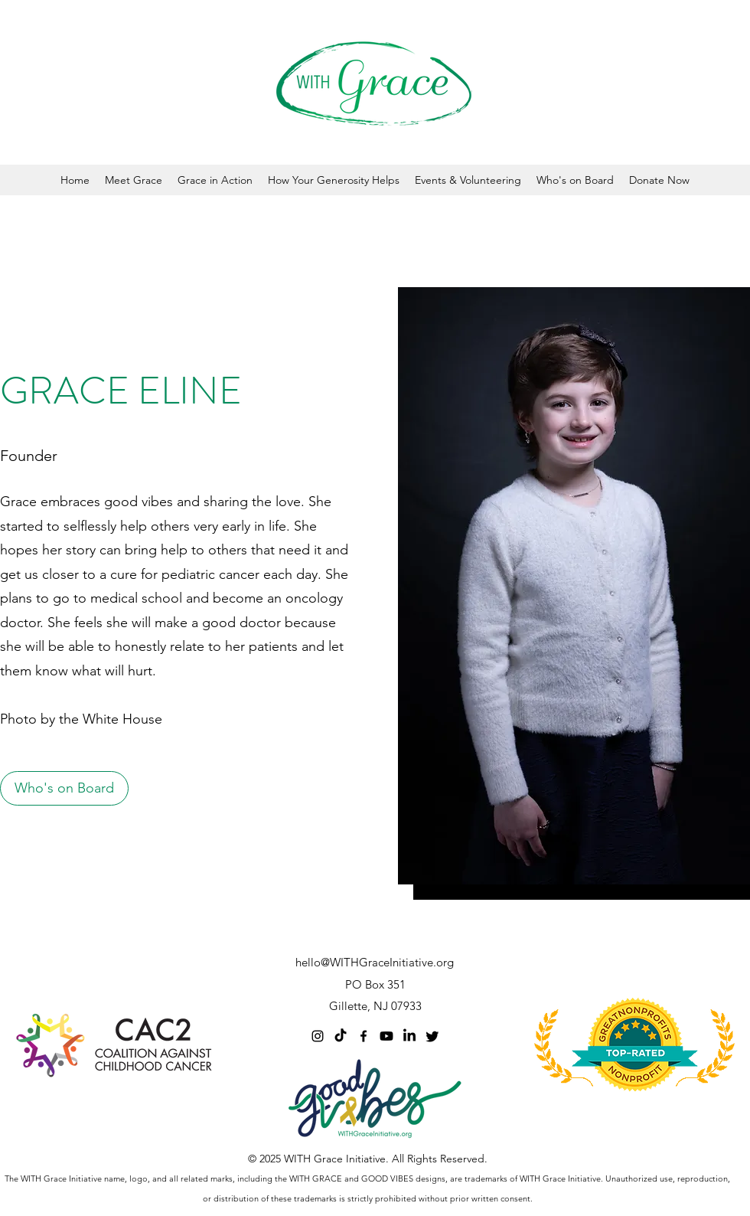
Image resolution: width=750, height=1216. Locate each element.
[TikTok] (340, 1036)
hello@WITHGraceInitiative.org (374, 962)
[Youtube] (386, 1036)
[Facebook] (363, 1036)
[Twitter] (432, 1036)
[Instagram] (317, 1036)
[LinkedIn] (409, 1036)
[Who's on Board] (64, 788)
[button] (133, 179)
